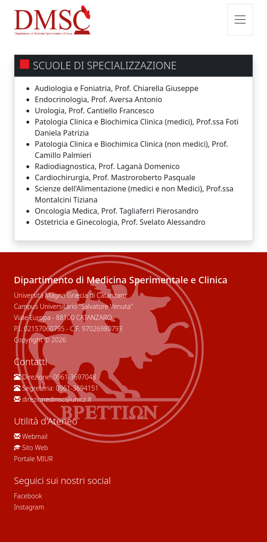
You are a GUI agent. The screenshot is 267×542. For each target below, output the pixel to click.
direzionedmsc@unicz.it (57, 399)
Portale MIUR (33, 458)
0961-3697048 (74, 376)
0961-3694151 (77, 388)
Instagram (29, 507)
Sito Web (35, 447)
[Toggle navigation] (240, 20)
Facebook (28, 495)
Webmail (35, 436)
